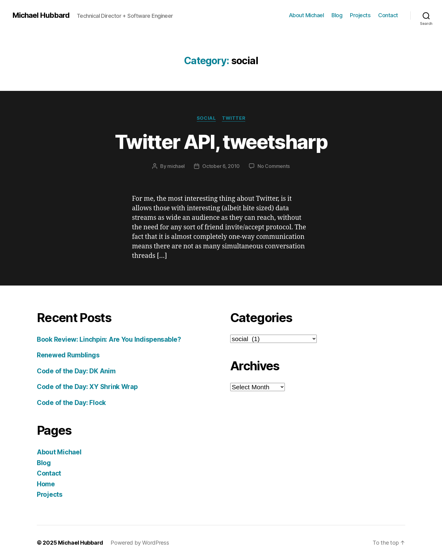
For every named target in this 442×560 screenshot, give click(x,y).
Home (46, 484)
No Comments (274, 166)
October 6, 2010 (221, 166)
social (206, 118)
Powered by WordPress (139, 542)
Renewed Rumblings (68, 355)
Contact (388, 15)
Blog (337, 15)
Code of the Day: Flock (71, 402)
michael (176, 166)
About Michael (306, 15)
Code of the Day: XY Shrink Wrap (87, 387)
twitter (233, 118)
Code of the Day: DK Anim (76, 371)
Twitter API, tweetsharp (221, 142)
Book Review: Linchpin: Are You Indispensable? (109, 339)
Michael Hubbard (40, 15)
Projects (360, 15)
